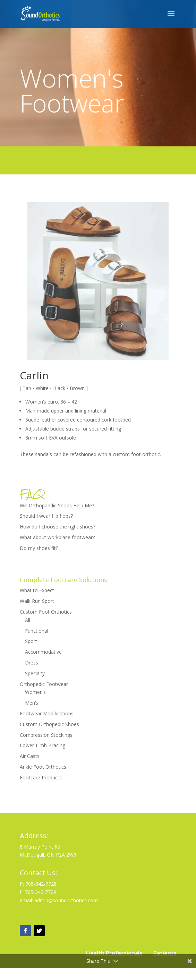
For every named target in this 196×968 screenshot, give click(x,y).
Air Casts (30, 756)
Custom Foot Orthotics (46, 611)
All (27, 620)
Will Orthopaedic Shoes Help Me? (57, 505)
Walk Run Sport (37, 601)
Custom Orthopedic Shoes (49, 724)
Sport (31, 641)
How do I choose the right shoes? (57, 526)
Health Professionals (114, 953)
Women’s (35, 692)
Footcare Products (41, 777)
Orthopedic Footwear (44, 684)
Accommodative (43, 652)
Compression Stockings (46, 735)
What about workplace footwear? (57, 537)
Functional (36, 630)
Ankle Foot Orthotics (43, 766)
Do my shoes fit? (39, 548)
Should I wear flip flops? (46, 516)
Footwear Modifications (47, 713)
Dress (31, 662)
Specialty (35, 673)
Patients (165, 953)
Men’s (31, 702)
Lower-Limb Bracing (42, 745)
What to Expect (37, 590)
